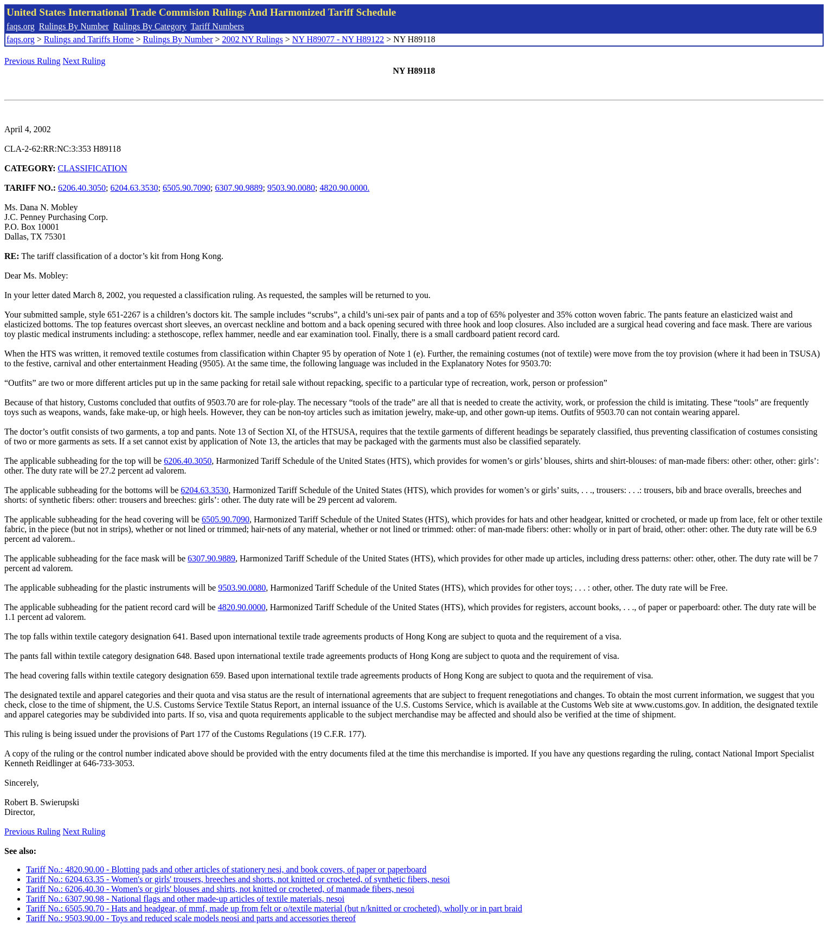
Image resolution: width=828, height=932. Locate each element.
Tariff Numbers (217, 26)
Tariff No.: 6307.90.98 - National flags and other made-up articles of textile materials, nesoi (185, 898)
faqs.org (21, 26)
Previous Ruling (32, 61)
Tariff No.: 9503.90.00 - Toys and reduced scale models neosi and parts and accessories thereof (191, 918)
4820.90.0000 (242, 607)
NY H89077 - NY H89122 (338, 39)
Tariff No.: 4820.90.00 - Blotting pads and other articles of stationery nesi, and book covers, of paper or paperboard (226, 869)
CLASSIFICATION (92, 168)
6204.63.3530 (134, 187)
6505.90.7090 (186, 187)
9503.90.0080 (291, 187)
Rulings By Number (74, 26)
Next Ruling (84, 61)
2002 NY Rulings (252, 39)
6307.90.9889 (238, 187)
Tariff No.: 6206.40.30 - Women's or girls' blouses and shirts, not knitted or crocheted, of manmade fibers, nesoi (220, 889)
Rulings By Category (150, 26)
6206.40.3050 (82, 187)
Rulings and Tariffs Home (89, 39)
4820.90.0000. (344, 187)
